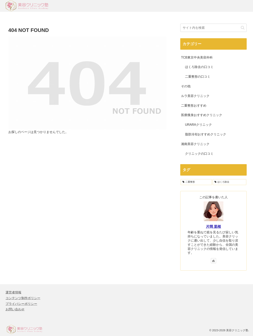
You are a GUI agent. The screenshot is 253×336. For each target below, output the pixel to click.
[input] (213, 28)
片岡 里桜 (213, 227)
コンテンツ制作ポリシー (23, 298)
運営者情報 (13, 292)
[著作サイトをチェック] (213, 260)
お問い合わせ (15, 309)
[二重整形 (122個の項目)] (196, 182)
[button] (242, 27)
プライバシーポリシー (21, 303)
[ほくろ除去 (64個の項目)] (229, 182)
